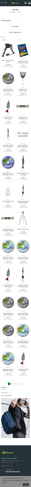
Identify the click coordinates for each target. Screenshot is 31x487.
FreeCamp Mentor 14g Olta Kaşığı (23, 174)
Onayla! (25, 484)
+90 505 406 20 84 (12, 472)
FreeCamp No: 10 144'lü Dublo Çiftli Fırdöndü (23, 118)
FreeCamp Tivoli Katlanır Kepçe (23, 90)
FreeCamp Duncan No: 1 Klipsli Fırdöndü (23, 202)
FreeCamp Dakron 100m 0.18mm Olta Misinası (8, 90)
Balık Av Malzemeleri (6, 395)
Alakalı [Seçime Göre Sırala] (11, 40)
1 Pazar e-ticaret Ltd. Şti (9, 458)
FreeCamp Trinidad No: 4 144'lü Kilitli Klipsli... (8, 145)
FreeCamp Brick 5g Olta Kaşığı (8, 118)
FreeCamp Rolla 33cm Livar (8, 202)
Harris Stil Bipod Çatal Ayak (8, 61)
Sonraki (21, 384)
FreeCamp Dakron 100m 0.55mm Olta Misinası (8, 342)
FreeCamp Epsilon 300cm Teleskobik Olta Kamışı (23, 145)
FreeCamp (8, 87)
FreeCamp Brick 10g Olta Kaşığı (8, 286)
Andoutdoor (23, 59)
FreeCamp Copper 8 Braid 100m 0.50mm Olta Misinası (8, 370)
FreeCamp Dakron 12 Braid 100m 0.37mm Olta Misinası (8, 174)
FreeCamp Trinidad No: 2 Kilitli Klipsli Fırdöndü (23, 286)
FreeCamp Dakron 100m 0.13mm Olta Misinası (8, 314)
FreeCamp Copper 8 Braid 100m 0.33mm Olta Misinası (8, 258)
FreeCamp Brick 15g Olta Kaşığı (23, 370)
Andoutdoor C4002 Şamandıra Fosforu (23, 62)
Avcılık (3, 387)
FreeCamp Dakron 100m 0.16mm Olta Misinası (23, 314)
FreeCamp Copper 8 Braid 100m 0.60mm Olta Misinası (23, 258)
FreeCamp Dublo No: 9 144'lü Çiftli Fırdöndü (8, 229)
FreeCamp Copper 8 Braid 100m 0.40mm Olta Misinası (23, 342)
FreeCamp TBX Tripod (23, 229)
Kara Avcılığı (4, 392)
